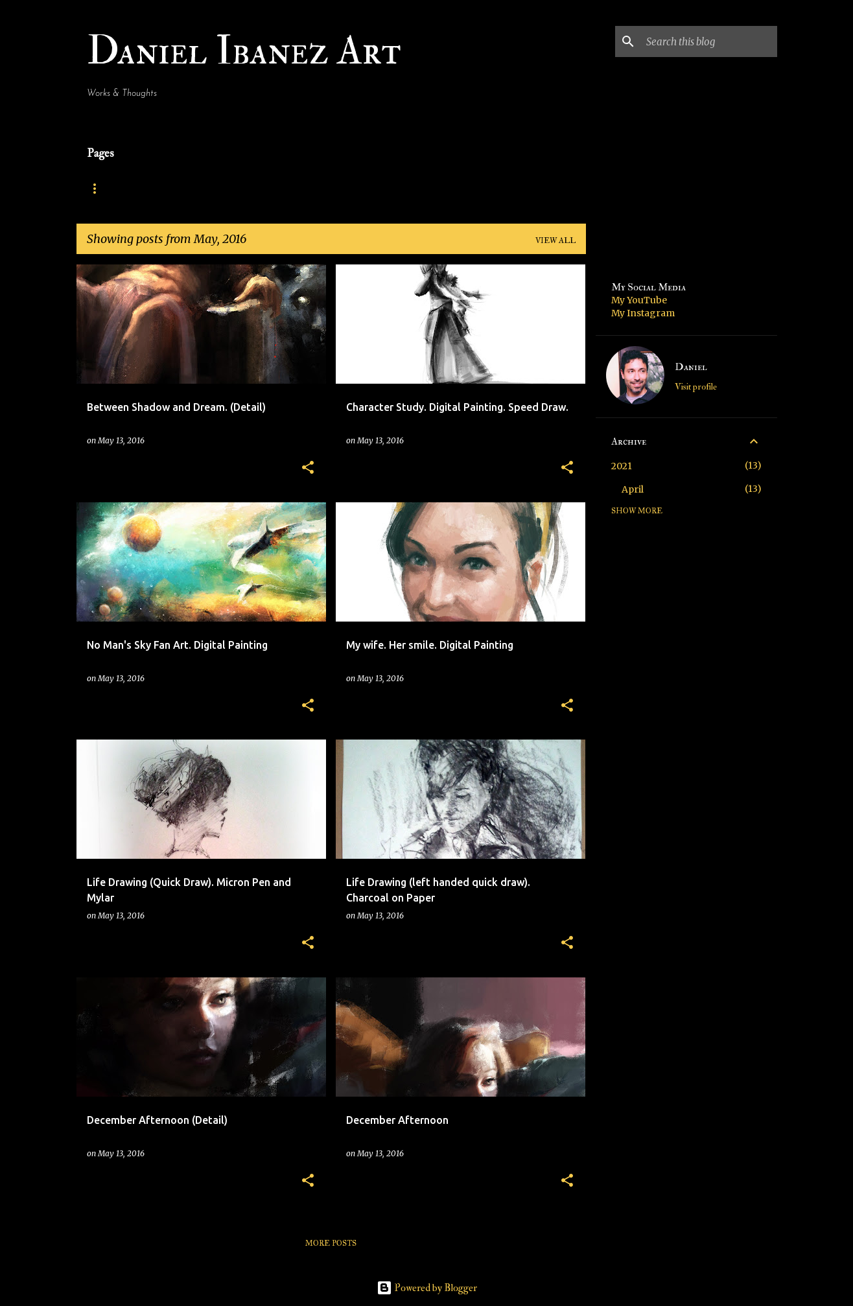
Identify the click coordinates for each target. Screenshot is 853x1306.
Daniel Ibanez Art (244, 51)
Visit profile (696, 386)
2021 (621, 466)
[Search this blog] (709, 41)
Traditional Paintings (310, 188)
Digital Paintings (184, 188)
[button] (308, 468)
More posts (330, 1243)
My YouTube (639, 300)
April (633, 489)
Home (100, 188)
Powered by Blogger (427, 1287)
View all (555, 240)
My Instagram (643, 313)
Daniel (691, 366)
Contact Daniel (434, 188)
